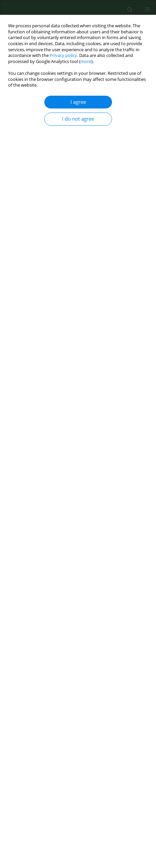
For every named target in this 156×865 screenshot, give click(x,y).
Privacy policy (63, 55)
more (86, 61)
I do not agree (78, 118)
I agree (78, 101)
